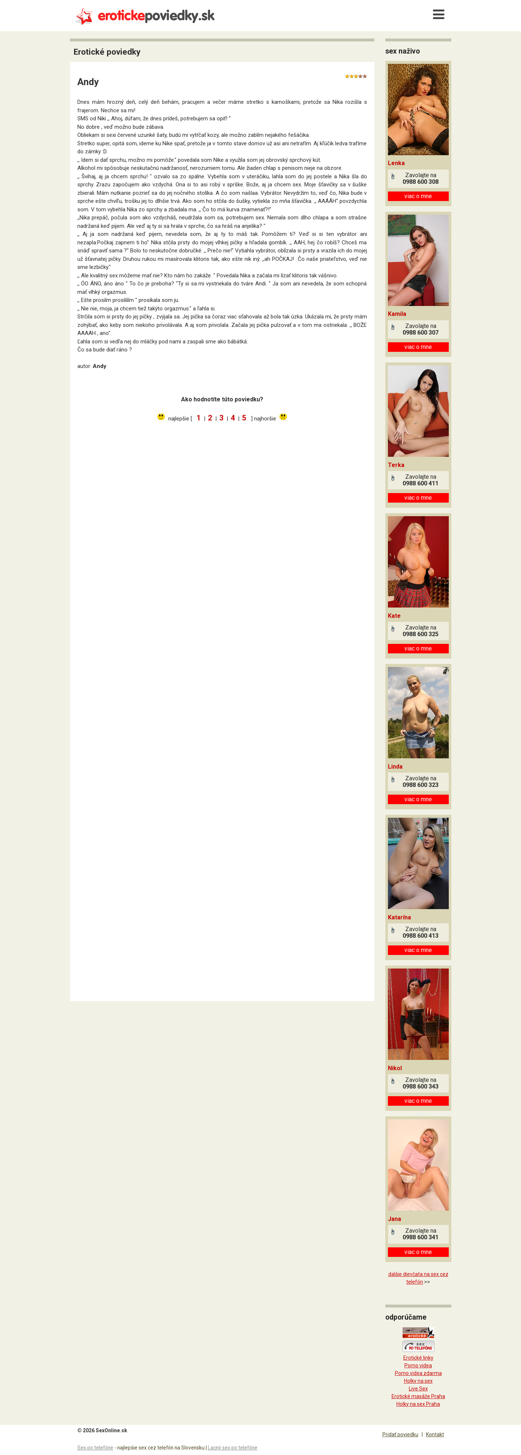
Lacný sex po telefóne (232, 1448)
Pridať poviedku (400, 1434)
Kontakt (435, 1434)
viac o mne (418, 196)
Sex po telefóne (95, 1448)
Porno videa (418, 1365)
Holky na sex (418, 1381)
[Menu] (439, 14)
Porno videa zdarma (418, 1373)
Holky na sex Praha (418, 1404)
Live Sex (418, 1389)
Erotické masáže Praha (418, 1396)
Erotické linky (418, 1358)
